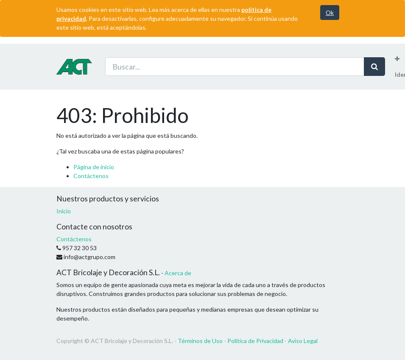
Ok (330, 12)
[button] (397, 59)
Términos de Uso (200, 340)
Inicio (63, 211)
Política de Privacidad (255, 340)
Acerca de (178, 272)
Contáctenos (91, 175)
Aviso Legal (303, 340)
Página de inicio (93, 166)
